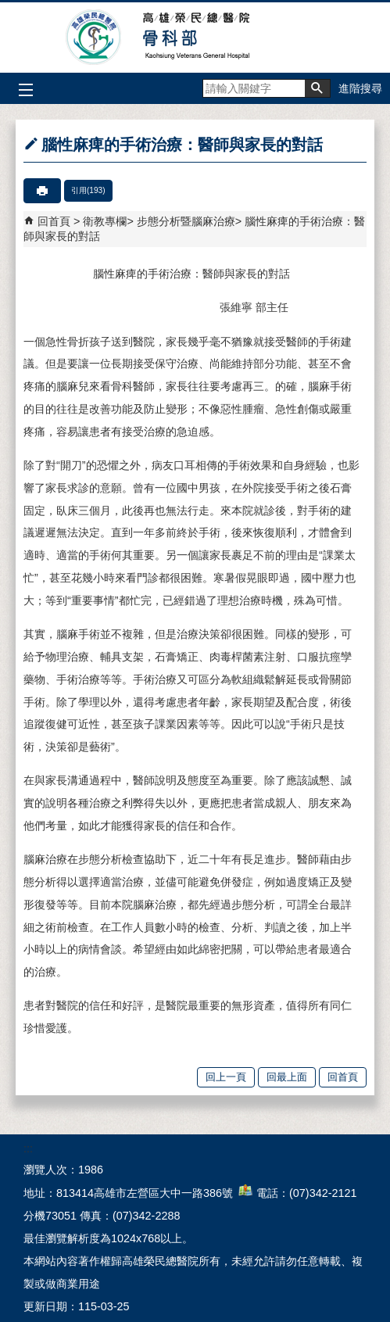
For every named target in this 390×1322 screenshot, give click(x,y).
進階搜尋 (360, 88)
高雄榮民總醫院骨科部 (195, 37)
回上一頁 (226, 1077)
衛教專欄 (105, 221)
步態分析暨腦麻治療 (186, 221)
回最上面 (287, 1077)
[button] (317, 88)
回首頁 (54, 221)
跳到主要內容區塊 (8, 8)
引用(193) (88, 190)
